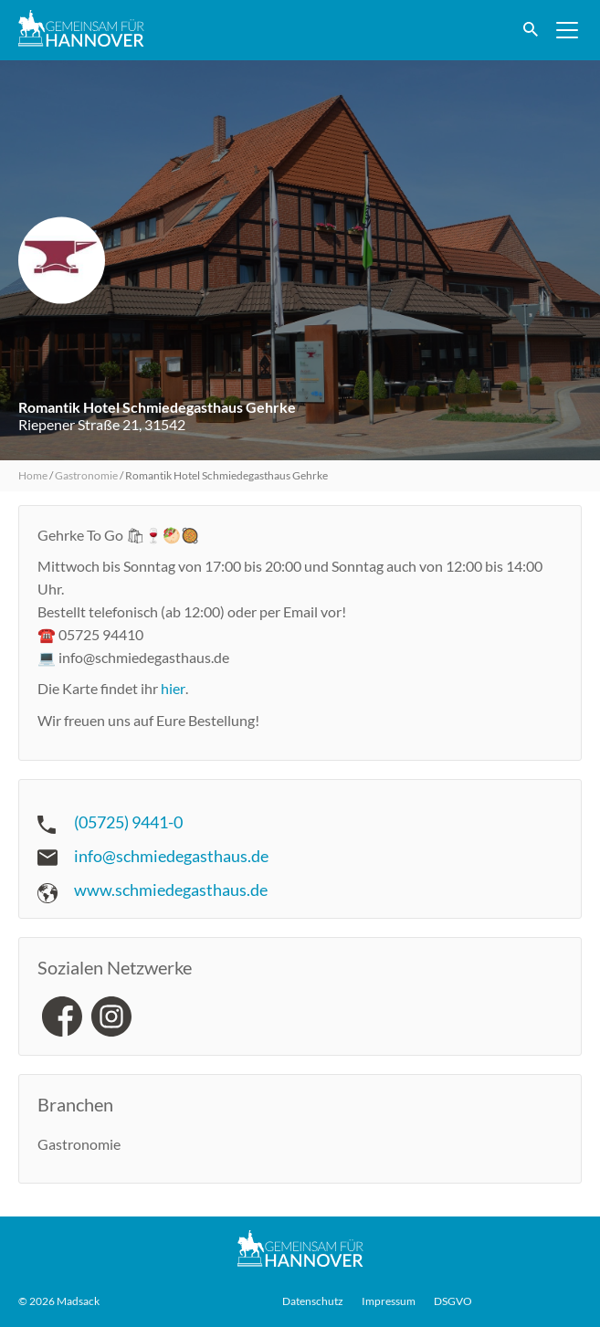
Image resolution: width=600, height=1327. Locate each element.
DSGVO (453, 1301)
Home (32, 475)
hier (173, 688)
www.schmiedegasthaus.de (171, 889)
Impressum (389, 1301)
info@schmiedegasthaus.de (171, 856)
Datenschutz (312, 1301)
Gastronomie (86, 475)
